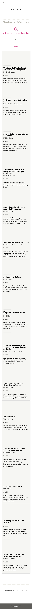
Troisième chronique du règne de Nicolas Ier (13, 384)
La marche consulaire (12, 486)
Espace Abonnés (24, 3)
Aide (5, 3)
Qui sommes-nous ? (20, 589)
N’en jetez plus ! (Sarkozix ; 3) (16, 242)
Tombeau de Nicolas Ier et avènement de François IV (14, 69)
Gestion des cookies (22, 590)
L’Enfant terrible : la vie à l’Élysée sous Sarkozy (14, 449)
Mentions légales (9, 590)
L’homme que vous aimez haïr (14, 313)
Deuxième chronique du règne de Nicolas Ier (13, 555)
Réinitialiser (16, 46)
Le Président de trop (12, 277)
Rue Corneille (9, 417)
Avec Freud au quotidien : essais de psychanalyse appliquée (14, 171)
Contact (9, 589)
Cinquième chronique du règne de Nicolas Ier (14, 208)
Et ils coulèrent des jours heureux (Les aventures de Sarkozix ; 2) (14, 347)
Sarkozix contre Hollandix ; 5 (15, 101)
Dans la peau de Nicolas (13, 520)
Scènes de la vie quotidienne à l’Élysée (15, 135)
